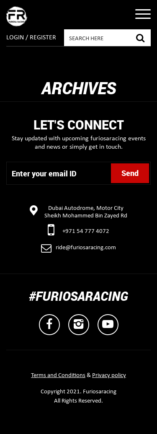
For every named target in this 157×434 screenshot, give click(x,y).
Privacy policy (109, 375)
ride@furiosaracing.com (86, 248)
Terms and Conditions (58, 375)
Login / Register (31, 37)
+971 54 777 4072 (85, 231)
